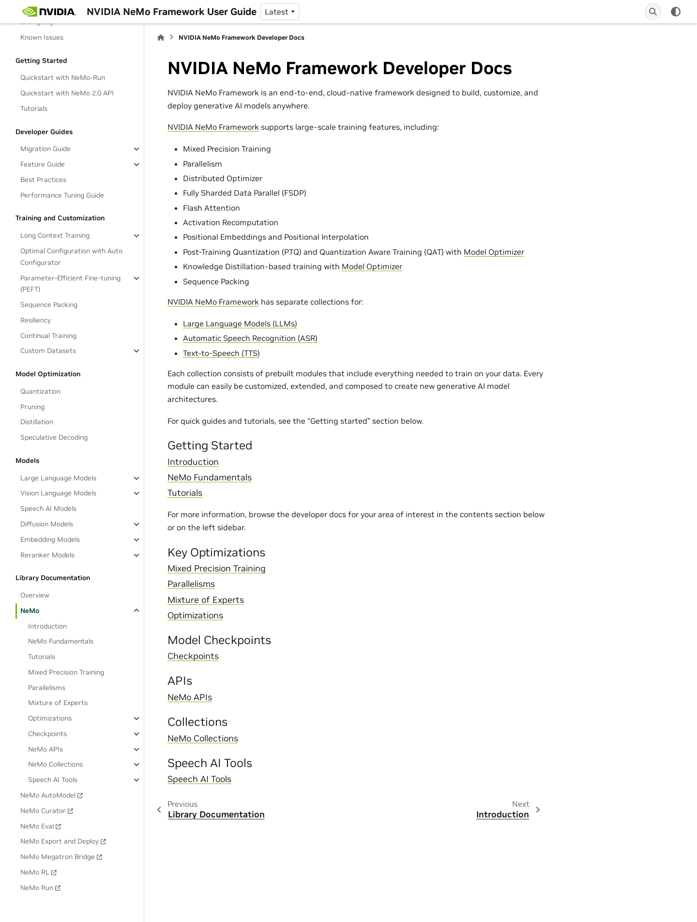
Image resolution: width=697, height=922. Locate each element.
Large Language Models (58, 478)
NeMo (29, 610)
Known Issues (41, 37)
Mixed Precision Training (66, 672)
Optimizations (50, 718)
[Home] (160, 37)
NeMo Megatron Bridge (57, 856)
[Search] (653, 11)
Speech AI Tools (52, 779)
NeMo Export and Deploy (59, 841)
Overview (34, 595)
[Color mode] (676, 11)
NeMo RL (34, 872)
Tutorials (33, 108)
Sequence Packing (48, 304)
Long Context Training (55, 235)
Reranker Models (47, 555)
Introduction (47, 626)
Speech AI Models (48, 508)
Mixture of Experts (58, 702)
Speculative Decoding (54, 437)
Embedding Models (50, 539)
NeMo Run (36, 887)
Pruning (32, 406)
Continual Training (48, 335)
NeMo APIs (45, 749)
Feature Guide (42, 164)
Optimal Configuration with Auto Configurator (71, 256)
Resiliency (35, 320)
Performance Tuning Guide (62, 195)
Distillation (36, 421)
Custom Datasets (48, 350)
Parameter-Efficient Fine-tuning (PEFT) (70, 284)
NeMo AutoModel (48, 795)
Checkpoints (47, 733)
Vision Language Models (58, 493)
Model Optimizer (494, 252)
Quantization (40, 391)
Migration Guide (45, 148)
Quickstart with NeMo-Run (62, 77)
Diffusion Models (46, 524)
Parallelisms (46, 687)
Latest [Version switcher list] (276, 11)
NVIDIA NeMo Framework (213, 127)
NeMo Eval (37, 826)
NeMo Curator (43, 810)
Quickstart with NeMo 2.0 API (67, 93)
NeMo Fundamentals (60, 641)
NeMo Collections (55, 764)
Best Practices (43, 179)
